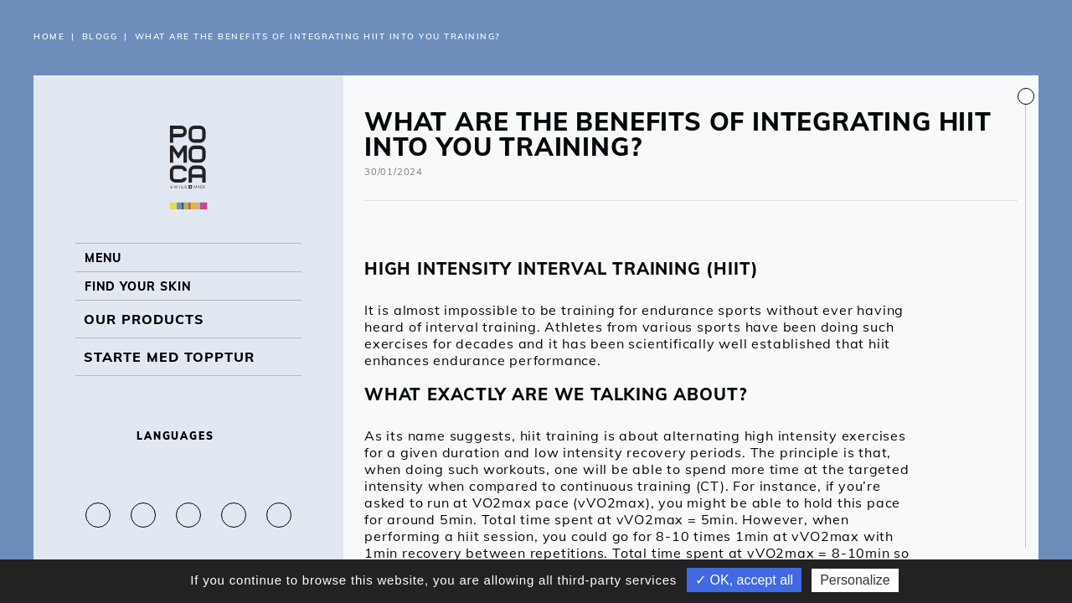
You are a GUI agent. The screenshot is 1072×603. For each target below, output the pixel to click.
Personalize (855, 580)
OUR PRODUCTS (144, 337)
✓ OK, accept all (744, 580)
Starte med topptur (169, 375)
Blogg (100, 36)
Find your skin (145, 299)
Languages (188, 436)
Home (49, 36)
